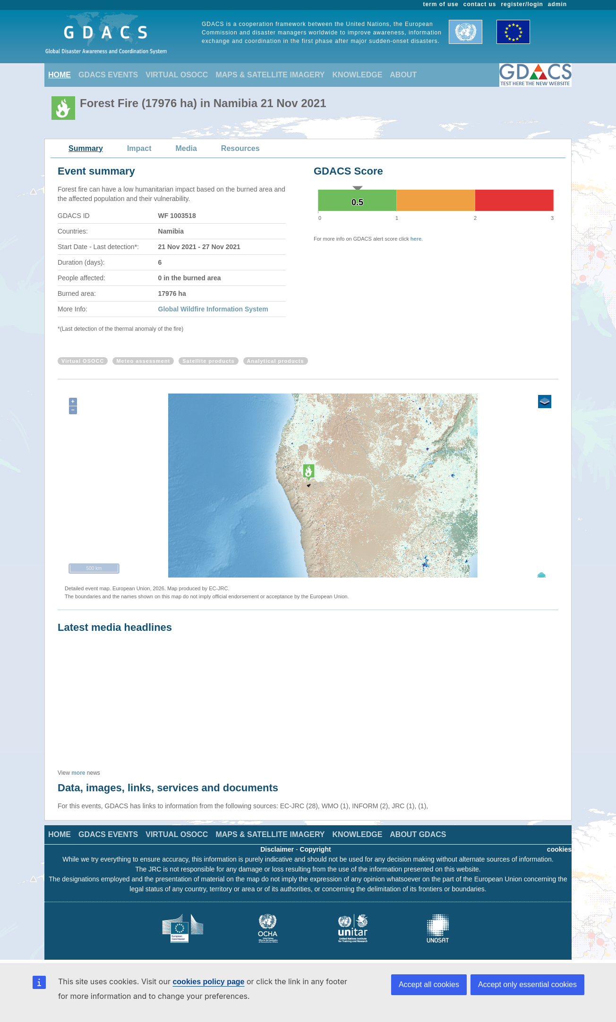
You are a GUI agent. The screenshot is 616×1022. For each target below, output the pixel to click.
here (416, 239)
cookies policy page (208, 982)
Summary (85, 148)
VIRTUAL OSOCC (176, 75)
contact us (479, 4)
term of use (441, 4)
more (78, 773)
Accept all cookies (429, 984)
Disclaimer (277, 849)
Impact (139, 148)
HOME (59, 75)
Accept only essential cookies (527, 984)
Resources (240, 148)
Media (186, 148)
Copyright (315, 849)
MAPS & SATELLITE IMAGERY (270, 75)
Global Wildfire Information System (213, 309)
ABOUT (403, 75)
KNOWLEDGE (358, 75)
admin (557, 4)
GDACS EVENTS (108, 75)
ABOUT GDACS (418, 834)
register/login (522, 4)
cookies (559, 849)
